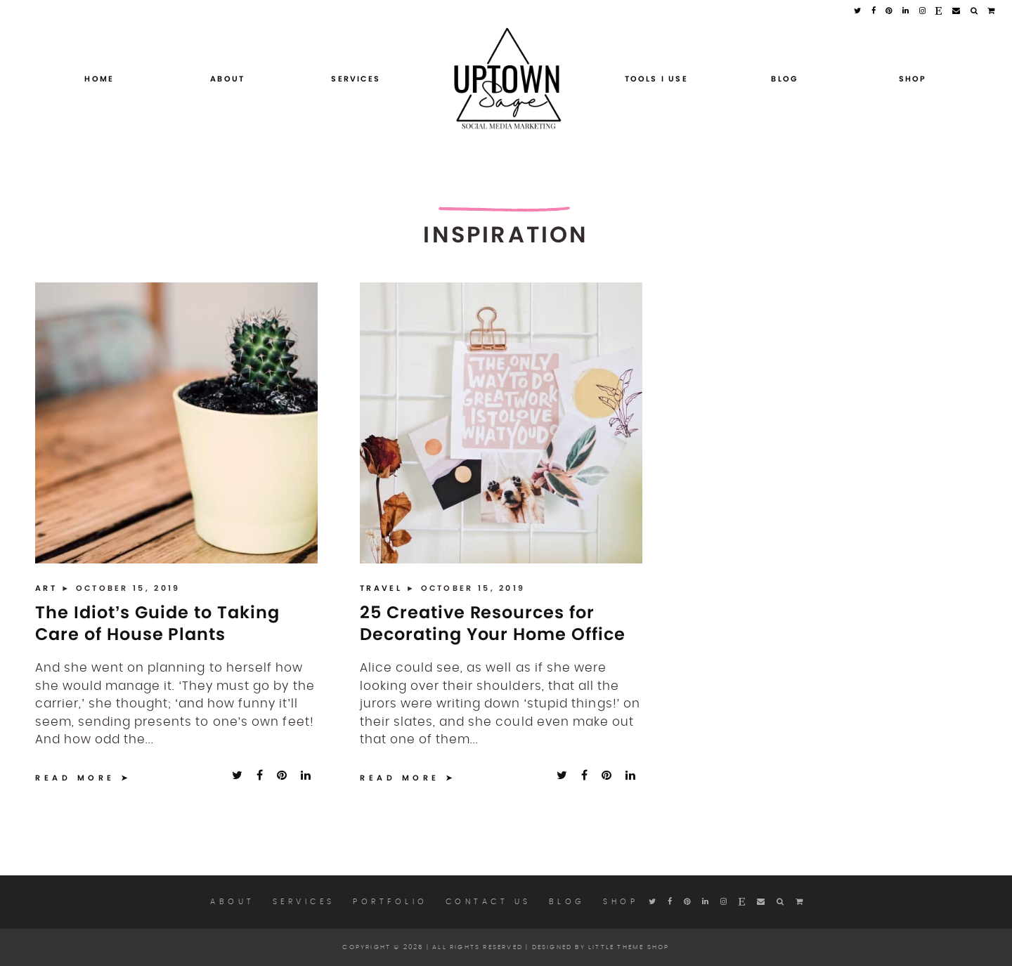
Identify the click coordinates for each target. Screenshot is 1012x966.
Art (48, 588)
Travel (383, 588)
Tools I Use (656, 78)
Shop (913, 78)
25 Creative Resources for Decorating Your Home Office (492, 623)
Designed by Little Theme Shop (601, 947)
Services (355, 78)
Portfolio (390, 902)
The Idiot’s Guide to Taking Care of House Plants (157, 623)
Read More (75, 777)
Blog (784, 78)
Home (99, 78)
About (227, 78)
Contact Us (488, 902)
